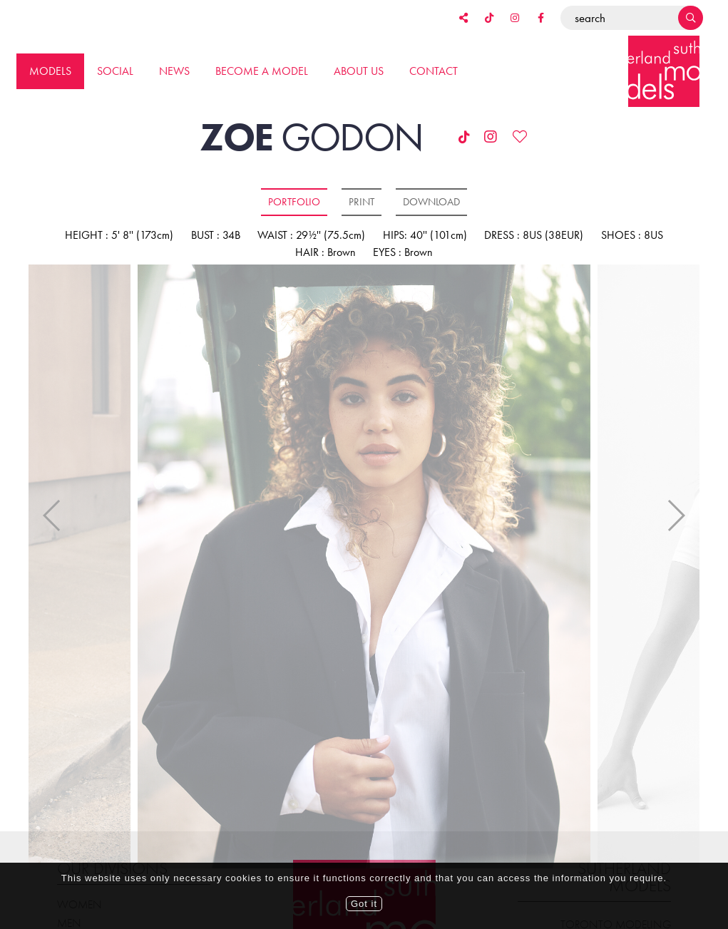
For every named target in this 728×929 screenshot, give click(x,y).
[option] (364, 568)
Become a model (261, 70)
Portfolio (294, 202)
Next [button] (675, 503)
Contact (433, 70)
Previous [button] (52, 503)
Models (50, 70)
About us (359, 70)
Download (431, 202)
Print (361, 202)
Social (115, 70)
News (174, 70)
